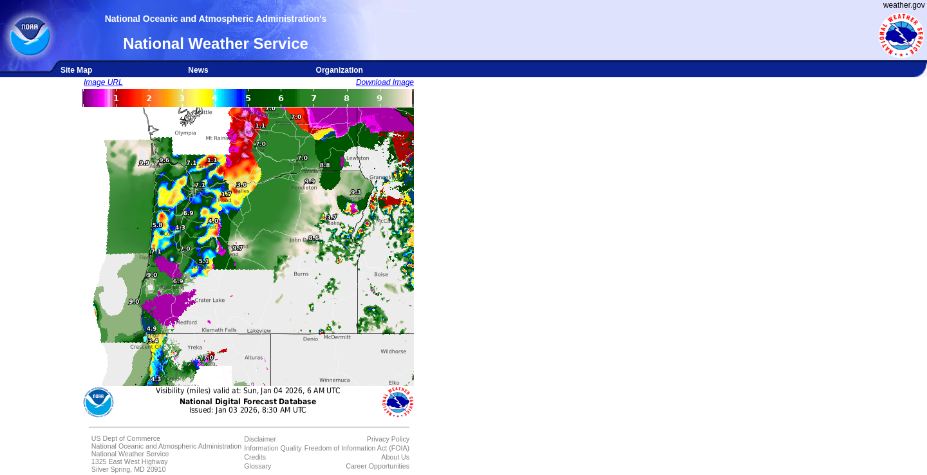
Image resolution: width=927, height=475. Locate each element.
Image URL (103, 82)
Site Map (76, 70)
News (198, 70)
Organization (339, 70)
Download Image (385, 82)
